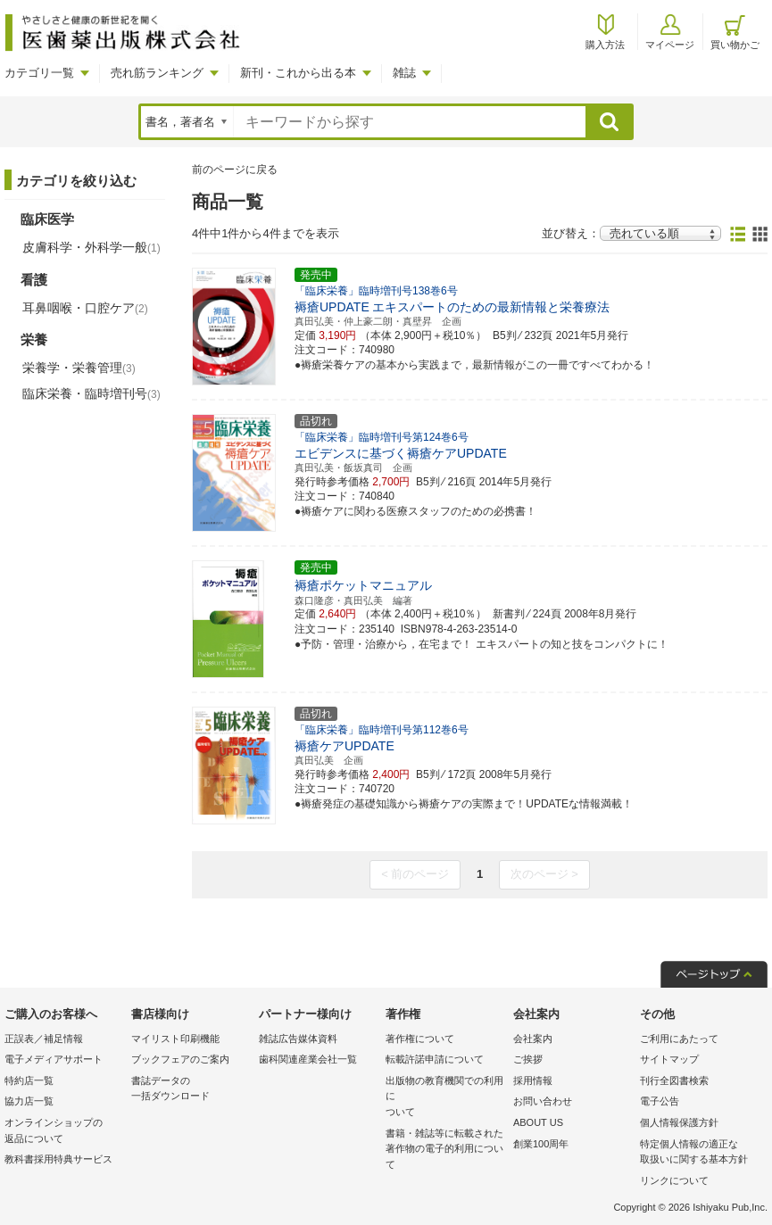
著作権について (420, 1038)
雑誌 (404, 72)
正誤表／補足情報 (43, 1038)
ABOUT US (538, 1122)
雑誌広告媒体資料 (298, 1038)
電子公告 (659, 1101)
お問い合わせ (542, 1101)
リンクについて (674, 1180)
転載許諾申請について (435, 1059)
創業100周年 (541, 1143)
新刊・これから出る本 (298, 72)
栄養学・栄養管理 (79, 367)
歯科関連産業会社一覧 (308, 1059)
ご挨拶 (528, 1059)
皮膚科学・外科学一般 (91, 247)
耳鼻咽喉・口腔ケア (85, 308)
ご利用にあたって (679, 1038)
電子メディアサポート (53, 1059)
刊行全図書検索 (674, 1080)
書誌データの (190, 1090)
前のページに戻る (235, 169)
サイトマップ (669, 1059)
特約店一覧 (29, 1080)
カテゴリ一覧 (39, 72)
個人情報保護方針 (679, 1122)
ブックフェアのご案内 (180, 1059)
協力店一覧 (29, 1101)
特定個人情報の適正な (699, 1153)
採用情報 (532, 1080)
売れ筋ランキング (157, 72)
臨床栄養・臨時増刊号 (91, 393)
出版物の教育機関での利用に (444, 1098)
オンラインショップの (63, 1131)
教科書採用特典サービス (58, 1159)
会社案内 (532, 1038)
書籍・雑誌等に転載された (444, 1150)
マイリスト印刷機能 (175, 1038)
